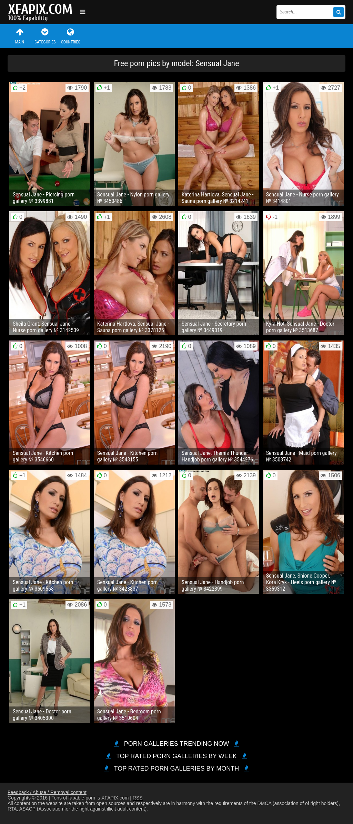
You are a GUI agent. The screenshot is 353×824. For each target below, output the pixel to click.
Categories (45, 36)
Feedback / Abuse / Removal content (47, 792)
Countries (71, 36)
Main (20, 36)
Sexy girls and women (42, 12)
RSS (138, 798)
